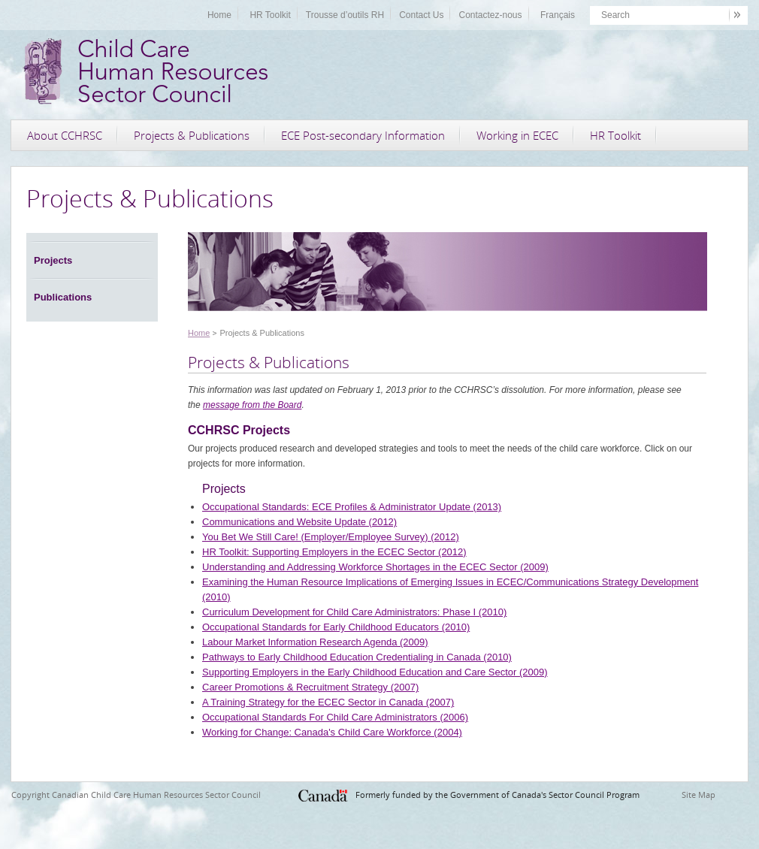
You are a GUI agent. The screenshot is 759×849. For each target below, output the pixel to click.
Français (557, 15)
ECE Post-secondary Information (363, 135)
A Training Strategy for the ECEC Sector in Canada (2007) (328, 702)
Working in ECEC (517, 135)
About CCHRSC (64, 135)
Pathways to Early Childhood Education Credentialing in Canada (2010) (357, 657)
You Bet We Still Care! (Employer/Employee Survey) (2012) (330, 536)
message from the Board (252, 405)
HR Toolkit (269, 15)
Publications (63, 297)
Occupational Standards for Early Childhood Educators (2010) (336, 627)
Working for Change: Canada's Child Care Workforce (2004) (332, 732)
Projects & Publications (191, 135)
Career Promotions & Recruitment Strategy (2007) (310, 687)
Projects (53, 260)
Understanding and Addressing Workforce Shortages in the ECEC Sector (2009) (375, 567)
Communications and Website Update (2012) (299, 521)
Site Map (698, 794)
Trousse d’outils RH (345, 15)
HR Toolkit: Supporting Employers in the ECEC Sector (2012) (334, 551)
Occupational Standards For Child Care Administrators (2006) (335, 717)
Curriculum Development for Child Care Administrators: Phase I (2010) (354, 612)
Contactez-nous (490, 15)
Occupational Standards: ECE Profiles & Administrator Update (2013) (351, 506)
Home (219, 15)
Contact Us (421, 15)
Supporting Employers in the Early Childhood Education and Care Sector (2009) (375, 672)
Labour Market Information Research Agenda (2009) (315, 642)
